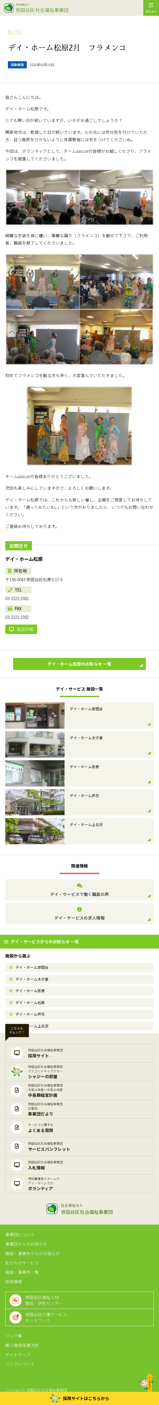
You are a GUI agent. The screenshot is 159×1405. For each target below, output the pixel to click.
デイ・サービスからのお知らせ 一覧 (41, 942)
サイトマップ (17, 1355)
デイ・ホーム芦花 (27, 1014)
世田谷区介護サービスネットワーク (46, 1317)
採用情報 (13, 1282)
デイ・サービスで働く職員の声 (79, 890)
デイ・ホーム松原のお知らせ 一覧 (95, 664)
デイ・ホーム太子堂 (29, 979)
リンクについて (20, 1364)
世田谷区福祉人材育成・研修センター (44, 1300)
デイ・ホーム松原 (27, 1002)
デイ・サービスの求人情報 (79, 914)
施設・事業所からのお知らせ (32, 1253)
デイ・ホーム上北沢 (29, 1025)
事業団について (20, 1234)
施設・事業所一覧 (22, 1272)
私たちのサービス (22, 1263)
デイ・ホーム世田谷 (29, 967)
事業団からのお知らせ (26, 1244)
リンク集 (13, 1336)
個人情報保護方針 (22, 1345)
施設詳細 (21, 629)
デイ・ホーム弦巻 (27, 990)
